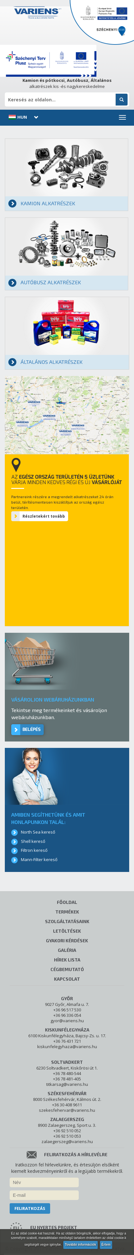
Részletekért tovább (43, 516)
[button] (23, 117)
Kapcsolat (67, 979)
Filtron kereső (34, 850)
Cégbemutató (67, 969)
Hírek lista (67, 959)
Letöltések (67, 931)
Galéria (67, 950)
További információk (80, 1244)
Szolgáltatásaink (67, 921)
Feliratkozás (29, 1208)
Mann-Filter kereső (39, 859)
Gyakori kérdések (67, 940)
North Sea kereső (38, 832)
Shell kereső (33, 841)
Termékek (67, 911)
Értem (106, 1244)
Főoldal (67, 902)
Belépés (31, 729)
